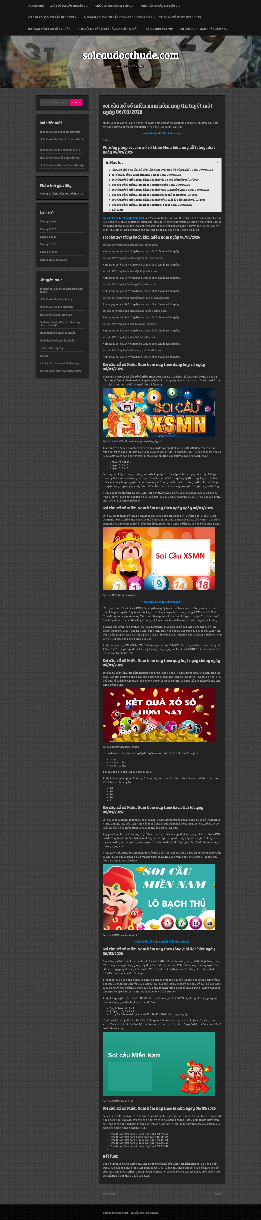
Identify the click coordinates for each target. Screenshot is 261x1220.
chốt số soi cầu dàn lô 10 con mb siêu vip (61, 141)
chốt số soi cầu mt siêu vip (114, 5)
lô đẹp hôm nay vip (159, 29)
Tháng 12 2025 (48, 252)
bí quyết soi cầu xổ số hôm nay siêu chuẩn (108, 29)
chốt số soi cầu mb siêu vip (68, 5)
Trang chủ (36, 6)
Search (76, 102)
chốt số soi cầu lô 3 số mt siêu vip (59, 150)
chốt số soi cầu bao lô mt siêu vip (59, 131)
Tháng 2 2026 (47, 236)
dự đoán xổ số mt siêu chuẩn (180, 17)
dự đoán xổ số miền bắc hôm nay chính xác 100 (118, 17)
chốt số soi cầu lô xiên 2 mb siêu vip (61, 165)
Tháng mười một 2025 (53, 259)
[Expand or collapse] (217, 162)
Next (218, 1194)
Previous (109, 1194)
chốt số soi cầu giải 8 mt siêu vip (59, 157)
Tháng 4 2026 (48, 221)
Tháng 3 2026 (47, 229)
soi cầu (43, 355)
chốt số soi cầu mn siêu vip (160, 5)
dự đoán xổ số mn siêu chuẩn (49, 29)
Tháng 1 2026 (47, 244)
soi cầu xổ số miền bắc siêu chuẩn (52, 17)
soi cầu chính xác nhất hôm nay (203, 29)
